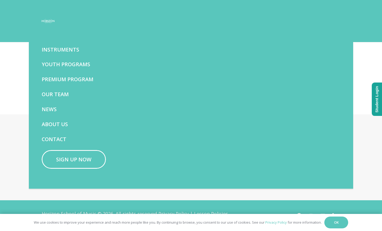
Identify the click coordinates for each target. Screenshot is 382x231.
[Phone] (190, 163)
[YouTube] (164, 163)
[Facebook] (152, 163)
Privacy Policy (276, 222)
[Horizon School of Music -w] (59, 21)
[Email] (177, 163)
